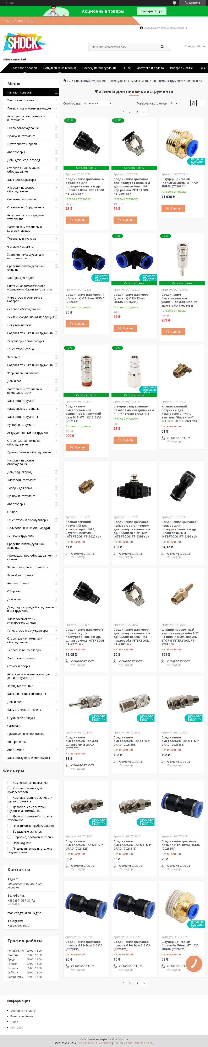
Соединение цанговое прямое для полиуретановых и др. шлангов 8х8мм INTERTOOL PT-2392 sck (179, 529)
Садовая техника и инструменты (30, 333)
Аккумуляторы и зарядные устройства (25, 217)
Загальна (13, 357)
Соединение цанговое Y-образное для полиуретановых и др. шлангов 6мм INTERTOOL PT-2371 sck (85, 636)
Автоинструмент (19, 583)
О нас (127, 67)
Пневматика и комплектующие (29, 108)
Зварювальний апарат (23, 373)
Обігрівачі (14, 591)
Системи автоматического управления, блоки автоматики (29, 288)
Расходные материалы (23, 409)
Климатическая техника (24, 710)
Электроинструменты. (22, 417)
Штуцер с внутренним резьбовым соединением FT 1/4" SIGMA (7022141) (134, 410)
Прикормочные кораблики (25, 734)
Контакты (16, 1027)
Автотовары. (16, 152)
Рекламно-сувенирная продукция (30, 317)
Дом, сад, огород (19, 472)
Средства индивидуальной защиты (26, 268)
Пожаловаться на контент (95, 1043)
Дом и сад (14, 599)
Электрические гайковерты (26, 694)
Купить (80, 220)
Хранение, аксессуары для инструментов (25, 256)
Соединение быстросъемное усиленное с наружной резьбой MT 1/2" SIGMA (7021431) (83, 413)
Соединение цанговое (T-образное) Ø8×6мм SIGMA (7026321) (86, 298)
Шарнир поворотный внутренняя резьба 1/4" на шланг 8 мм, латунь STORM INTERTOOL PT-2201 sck (180, 636)
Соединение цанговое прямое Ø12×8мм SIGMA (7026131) (84, 945)
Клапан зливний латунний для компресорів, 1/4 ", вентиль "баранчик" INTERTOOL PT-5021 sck (179, 413)
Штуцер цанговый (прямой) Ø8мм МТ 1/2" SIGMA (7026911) (180, 182)
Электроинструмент (21, 100)
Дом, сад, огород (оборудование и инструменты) (30, 609)
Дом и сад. (14, 381)
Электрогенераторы (21, 180)
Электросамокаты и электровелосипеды (21, 621)
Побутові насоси (19, 325)
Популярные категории (59, 67)
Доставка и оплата (150, 67)
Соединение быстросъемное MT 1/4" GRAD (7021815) (133, 844)
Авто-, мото (15, 750)
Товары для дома (19, 488)
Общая (12, 512)
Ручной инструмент (21, 136)
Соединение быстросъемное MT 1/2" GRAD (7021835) (180, 741)
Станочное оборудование (25, 207)
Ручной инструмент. (21, 425)
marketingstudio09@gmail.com (25, 913)
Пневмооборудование (23, 128)
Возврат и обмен (182, 67)
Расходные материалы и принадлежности (24, 391)
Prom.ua (123, 1039)
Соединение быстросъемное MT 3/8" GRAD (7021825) (85, 844)
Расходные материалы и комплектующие (24, 229)
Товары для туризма (21, 238)
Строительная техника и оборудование (24, 640)
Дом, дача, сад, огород (23, 160)
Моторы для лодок (20, 278)
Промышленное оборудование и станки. (30, 557)
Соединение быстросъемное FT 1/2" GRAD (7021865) (132, 741)
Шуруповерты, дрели (22, 144)
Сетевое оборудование (24, 309)
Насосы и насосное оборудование (20, 189)
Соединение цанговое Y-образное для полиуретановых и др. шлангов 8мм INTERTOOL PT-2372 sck (85, 186)
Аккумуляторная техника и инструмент (26, 118)
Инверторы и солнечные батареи (24, 299)
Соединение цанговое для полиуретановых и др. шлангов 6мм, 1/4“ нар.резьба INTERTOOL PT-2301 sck (132, 186)
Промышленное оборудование (29, 452)
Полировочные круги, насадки (28, 528)
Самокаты (14, 726)
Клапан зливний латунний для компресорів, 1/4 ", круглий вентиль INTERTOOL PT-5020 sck (83, 529)
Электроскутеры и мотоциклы (28, 758)
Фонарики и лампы (20, 247)
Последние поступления (99, 67)
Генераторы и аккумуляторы (27, 520)
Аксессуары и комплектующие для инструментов (28, 676)
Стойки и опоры (18, 666)
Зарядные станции (20, 686)
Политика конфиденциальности (134, 1043)
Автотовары (16, 504)
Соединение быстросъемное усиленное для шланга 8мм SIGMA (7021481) (180, 300)
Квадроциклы (16, 742)
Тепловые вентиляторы (24, 650)
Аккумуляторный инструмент (27, 433)
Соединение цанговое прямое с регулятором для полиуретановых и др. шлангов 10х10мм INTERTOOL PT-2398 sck (132, 529)
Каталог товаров (24, 67)
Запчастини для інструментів (27, 567)
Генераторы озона (20, 349)
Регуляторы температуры (25, 341)
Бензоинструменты (20, 536)
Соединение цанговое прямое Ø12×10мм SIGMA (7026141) (181, 844)
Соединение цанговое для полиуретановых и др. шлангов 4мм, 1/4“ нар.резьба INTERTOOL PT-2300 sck (132, 636)
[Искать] (162, 47)
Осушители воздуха (21, 718)
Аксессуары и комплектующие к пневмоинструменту (146, 81)
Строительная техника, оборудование (23, 170)
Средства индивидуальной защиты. (26, 546)
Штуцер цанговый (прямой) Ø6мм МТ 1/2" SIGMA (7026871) (180, 945)
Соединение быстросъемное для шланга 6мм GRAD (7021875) (82, 742)
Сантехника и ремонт (22, 199)
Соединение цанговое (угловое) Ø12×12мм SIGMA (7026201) (131, 298)
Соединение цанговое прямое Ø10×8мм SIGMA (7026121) (132, 945)
